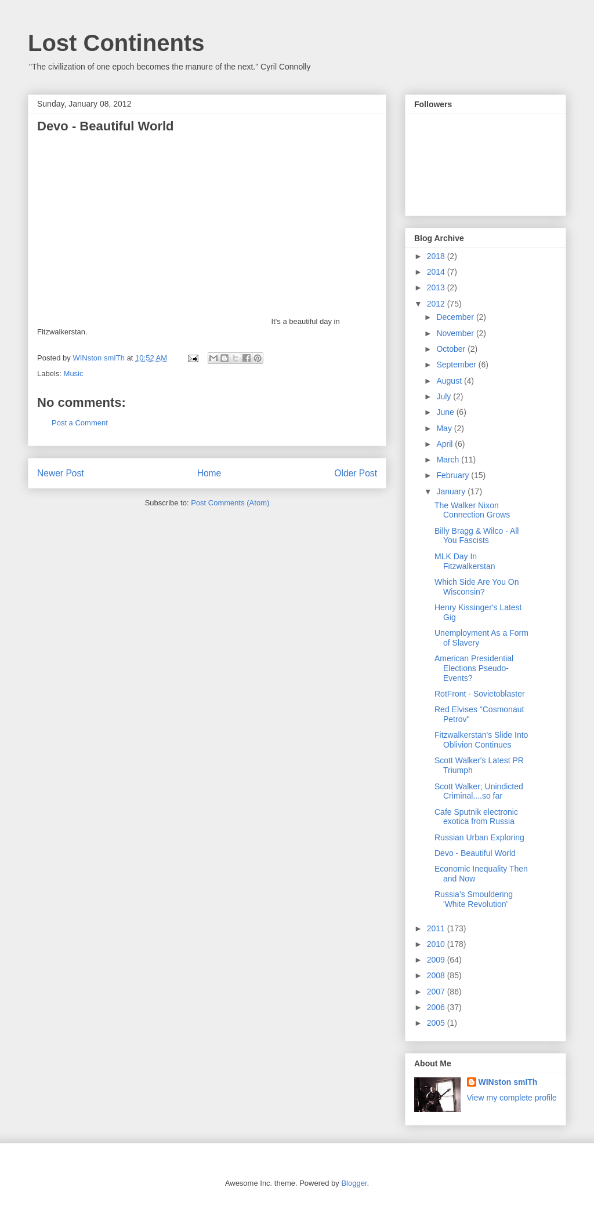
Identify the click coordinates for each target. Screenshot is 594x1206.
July (444, 396)
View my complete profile (512, 1097)
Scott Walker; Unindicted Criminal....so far (478, 791)
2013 (437, 287)
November (456, 333)
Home (209, 473)
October (452, 349)
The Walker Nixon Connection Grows (472, 510)
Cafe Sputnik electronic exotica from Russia (476, 816)
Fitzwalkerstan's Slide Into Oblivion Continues (481, 739)
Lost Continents (116, 43)
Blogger (354, 1183)
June (446, 412)
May (445, 428)
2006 (437, 1007)
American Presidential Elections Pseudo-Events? (473, 668)
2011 (437, 928)
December (456, 317)
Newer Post (60, 473)
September (457, 364)
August (449, 380)
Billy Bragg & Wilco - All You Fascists (476, 535)
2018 (437, 256)
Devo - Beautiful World (475, 853)
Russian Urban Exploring (479, 837)
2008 (437, 975)
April (445, 444)
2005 (437, 1023)
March (448, 459)
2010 (437, 944)
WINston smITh (508, 1082)
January (452, 491)
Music (74, 373)
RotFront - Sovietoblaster (479, 693)
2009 (437, 959)
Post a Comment (80, 422)
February (453, 475)
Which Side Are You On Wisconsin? (476, 586)
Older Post (355, 473)
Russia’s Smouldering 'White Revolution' (473, 899)
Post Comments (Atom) (230, 502)
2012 (437, 303)
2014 (437, 271)
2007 (437, 991)
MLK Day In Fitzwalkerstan (464, 561)
